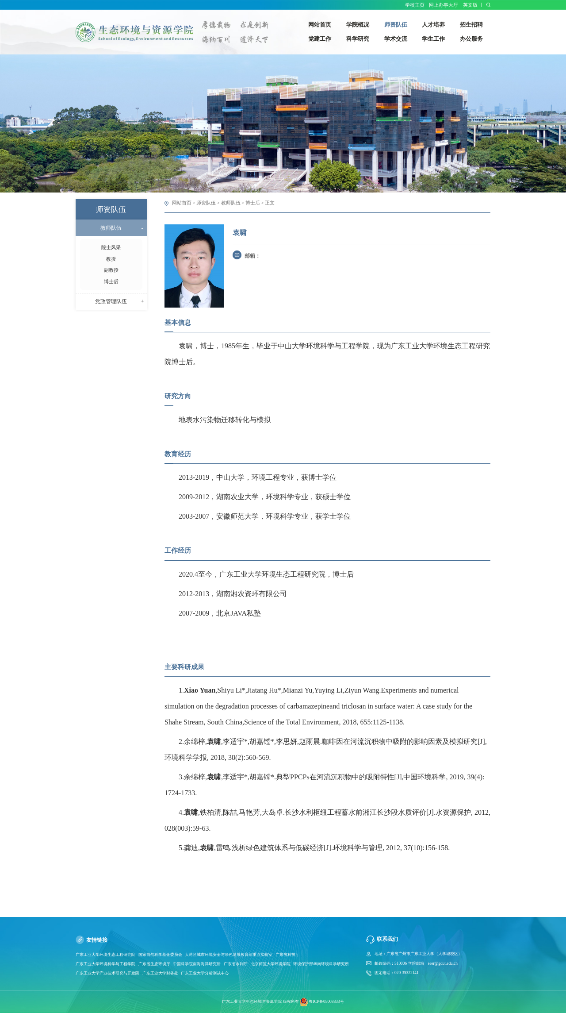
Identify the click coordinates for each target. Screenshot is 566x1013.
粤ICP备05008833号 (326, 1001)
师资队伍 (206, 202)
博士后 (252, 202)
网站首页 (181, 202)
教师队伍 (231, 202)
